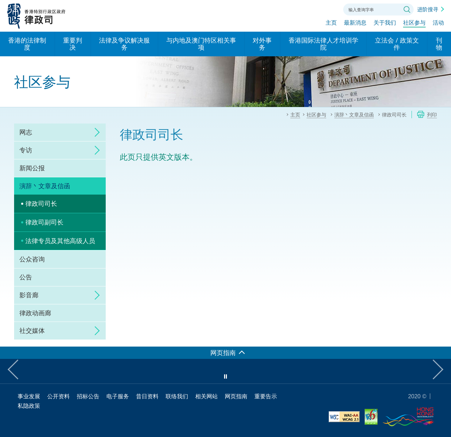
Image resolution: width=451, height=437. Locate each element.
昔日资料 (147, 396)
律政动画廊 (35, 313)
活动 (438, 23)
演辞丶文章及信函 (44, 186)
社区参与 (414, 23)
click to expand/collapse (95, 132)
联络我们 (329, 9)
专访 (25, 150)
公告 (25, 277)
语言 (290, 9)
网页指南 (236, 396)
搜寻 (407, 9)
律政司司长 (41, 203)
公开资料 (58, 396)
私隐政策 (29, 406)
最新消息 (355, 23)
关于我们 (384, 23)
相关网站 (206, 396)
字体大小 (309, 9)
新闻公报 (32, 168)
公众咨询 (32, 259)
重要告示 (265, 396)
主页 (331, 23)
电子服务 (117, 396)
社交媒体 (32, 330)
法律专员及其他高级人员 (60, 240)
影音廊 (28, 295)
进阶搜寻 (427, 9)
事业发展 (29, 396)
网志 (25, 132)
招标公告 (88, 396)
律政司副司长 (44, 222)
